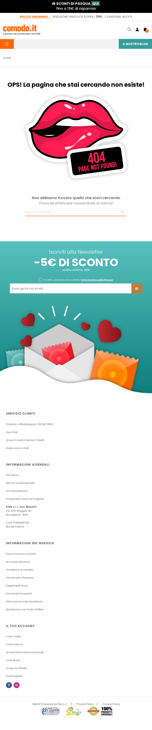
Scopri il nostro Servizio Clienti (25, 440)
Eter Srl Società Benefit (20, 483)
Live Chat (11, 432)
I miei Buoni (13, 660)
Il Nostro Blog (135, 44)
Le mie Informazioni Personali (25, 652)
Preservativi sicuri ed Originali (25, 499)
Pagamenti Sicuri (17, 585)
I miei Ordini (13, 636)
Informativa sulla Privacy (97, 279)
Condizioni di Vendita (19, 570)
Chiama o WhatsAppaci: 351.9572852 (29, 424)
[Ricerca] (76, 212)
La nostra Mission (17, 491)
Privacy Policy (85, 704)
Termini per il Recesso (20, 578)
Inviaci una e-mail (17, 448)
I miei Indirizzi (14, 644)
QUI (95, 3)
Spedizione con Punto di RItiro (25, 609)
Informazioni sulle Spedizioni (24, 601)
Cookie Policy (111, 704)
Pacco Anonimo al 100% (21, 554)
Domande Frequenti (19, 593)
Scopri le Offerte (16, 668)
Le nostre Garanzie (18, 562)
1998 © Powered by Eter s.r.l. (50, 704)
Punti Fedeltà (14, 676)
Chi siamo (12, 475)
